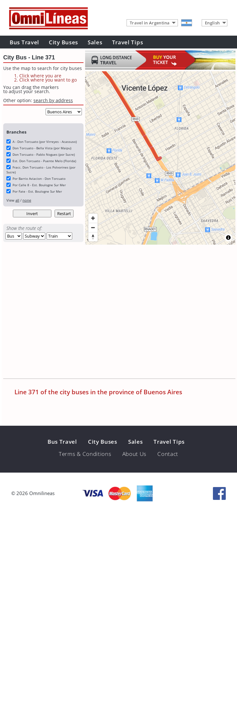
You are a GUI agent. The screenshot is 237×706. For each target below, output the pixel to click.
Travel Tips (127, 42)
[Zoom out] (93, 227)
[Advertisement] (60, 312)
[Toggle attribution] (228, 237)
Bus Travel (24, 42)
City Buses (63, 42)
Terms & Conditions (85, 454)
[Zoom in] (93, 218)
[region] (160, 158)
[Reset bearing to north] (93, 236)
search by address (53, 100)
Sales (95, 42)
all (17, 200)
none (26, 200)
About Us (134, 454)
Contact (167, 454)
